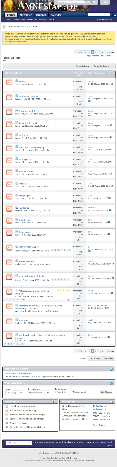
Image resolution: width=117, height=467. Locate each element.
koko (17, 222)
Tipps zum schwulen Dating (31, 147)
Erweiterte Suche (104, 19)
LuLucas (18, 99)
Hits (79, 75)
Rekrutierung (25, 220)
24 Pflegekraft (25, 159)
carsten (18, 250)
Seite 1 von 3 (84, 52)
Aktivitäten (25, 15)
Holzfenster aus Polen (29, 96)
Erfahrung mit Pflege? (29, 111)
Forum (11, 15)
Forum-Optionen (82, 66)
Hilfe (105, 2)
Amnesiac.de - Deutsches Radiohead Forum (55, 442)
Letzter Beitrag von (97, 73)
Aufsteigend (62, 392)
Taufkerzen (24, 135)
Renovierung (25, 232)
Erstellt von (17, 73)
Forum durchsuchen (102, 66)
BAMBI (18, 340)
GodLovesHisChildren (24, 311)
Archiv (80, 442)
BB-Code (97, 406)
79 (23, 299)
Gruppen (41, 15)
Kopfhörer (23, 320)
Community (18, 20)
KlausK (18, 280)
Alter (8, 389)
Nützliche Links (45, 20)
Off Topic (21, 26)
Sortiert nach (34, 389)
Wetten (22, 183)
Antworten (78, 73)
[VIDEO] (96, 416)
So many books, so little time (32, 276)
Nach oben (108, 358)
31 (23, 344)
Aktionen (31, 20)
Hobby (22, 81)
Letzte (110, 52)
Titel (8, 73)
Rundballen (24, 207)
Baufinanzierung (26, 171)
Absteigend (79, 392)
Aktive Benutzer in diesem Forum (21, 376)
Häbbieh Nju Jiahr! (27, 261)
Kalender (56, 15)
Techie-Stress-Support (29, 246)
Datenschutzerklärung (95, 442)
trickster (19, 264)
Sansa (17, 84)
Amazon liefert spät (28, 123)
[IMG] (95, 412)
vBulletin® (54, 458)
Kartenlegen (24, 195)
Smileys (96, 409)
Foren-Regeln (99, 425)
